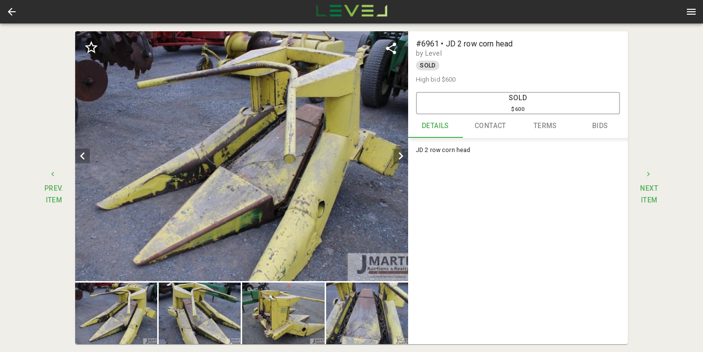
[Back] (11, 11)
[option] (241, 156)
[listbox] (241, 156)
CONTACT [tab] (490, 126)
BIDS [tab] (600, 126)
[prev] (82, 156)
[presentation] (351, 12)
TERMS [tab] (545, 126)
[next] (400, 156)
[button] (11, 11)
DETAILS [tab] (435, 126)
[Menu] (691, 11)
